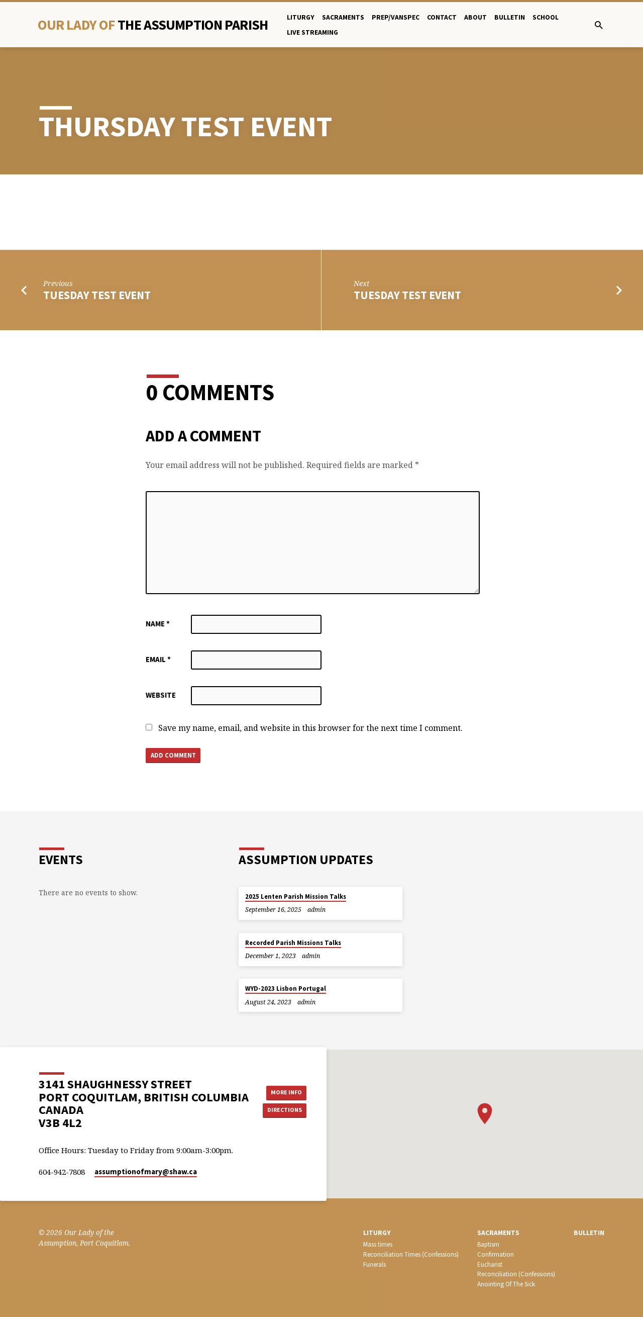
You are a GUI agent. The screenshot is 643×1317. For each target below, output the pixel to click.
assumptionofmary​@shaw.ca (145, 1171)
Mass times (377, 1244)
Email (158, 659)
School (545, 17)
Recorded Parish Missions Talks (293, 942)
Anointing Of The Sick (506, 1284)
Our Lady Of (153, 25)
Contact (442, 17)
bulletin (509, 17)
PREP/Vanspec (395, 17)
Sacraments (343, 17)
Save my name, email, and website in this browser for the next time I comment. (310, 727)
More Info (288, 1091)
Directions (287, 1110)
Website (161, 695)
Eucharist (489, 1264)
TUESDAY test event (97, 295)
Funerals (374, 1264)
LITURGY (377, 1233)
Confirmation (495, 1254)
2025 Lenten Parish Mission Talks (295, 896)
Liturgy (300, 17)
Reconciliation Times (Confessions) (411, 1254)
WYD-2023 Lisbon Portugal (285, 988)
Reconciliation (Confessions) (516, 1274)
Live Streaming (312, 32)
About (475, 17)
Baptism (488, 1244)
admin (316, 909)
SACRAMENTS (498, 1233)
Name (158, 623)
